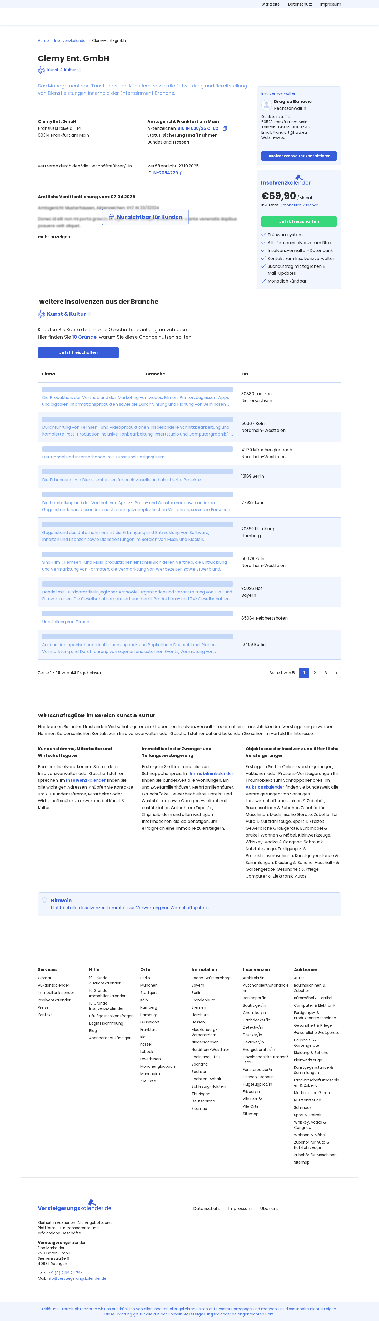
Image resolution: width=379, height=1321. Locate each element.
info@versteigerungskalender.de (76, 1278)
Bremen (199, 1007)
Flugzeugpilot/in (257, 1084)
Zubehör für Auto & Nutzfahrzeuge (311, 1145)
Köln (144, 1000)
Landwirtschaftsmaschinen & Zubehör (316, 1082)
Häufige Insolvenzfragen (111, 1015)
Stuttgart (148, 992)
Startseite (271, 4)
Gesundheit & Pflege (313, 1025)
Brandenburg (203, 1000)
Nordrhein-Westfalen (211, 1049)
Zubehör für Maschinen (315, 1154)
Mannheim (150, 1073)
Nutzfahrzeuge (307, 1100)
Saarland (200, 1064)
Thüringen (201, 1093)
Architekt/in (254, 978)
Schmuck (302, 1107)
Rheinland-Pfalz (206, 1057)
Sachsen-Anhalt (206, 1079)
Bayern (198, 985)
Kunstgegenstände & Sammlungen (313, 1070)
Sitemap (199, 1108)
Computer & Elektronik (314, 1005)
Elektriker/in (253, 1042)
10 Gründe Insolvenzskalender (106, 1006)
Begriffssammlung (106, 1023)
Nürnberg (148, 1007)
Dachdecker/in (256, 1020)
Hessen (198, 1022)
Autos (299, 978)
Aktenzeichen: (187, 128)
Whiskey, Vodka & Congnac (310, 1125)
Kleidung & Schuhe (311, 1052)
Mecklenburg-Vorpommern (204, 1032)
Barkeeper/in (254, 998)
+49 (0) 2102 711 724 (64, 1273)
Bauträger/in (254, 1005)
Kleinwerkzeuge (308, 1060)
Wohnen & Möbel (310, 1134)
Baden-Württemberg (211, 978)
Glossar (44, 978)
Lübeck (146, 1051)
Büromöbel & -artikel (313, 998)
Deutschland (203, 1101)
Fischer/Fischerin (258, 1077)
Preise (43, 1007)
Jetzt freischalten (299, 222)
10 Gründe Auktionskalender (105, 980)
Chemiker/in (254, 1012)
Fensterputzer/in (258, 1069)
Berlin (145, 978)
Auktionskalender (53, 985)
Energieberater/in (259, 1049)
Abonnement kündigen (110, 1038)
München (149, 985)
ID (165, 173)
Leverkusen (150, 1059)
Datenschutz (300, 4)
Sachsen (199, 1071)
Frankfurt (148, 1029)
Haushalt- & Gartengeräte (306, 1042)
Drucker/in (252, 1034)
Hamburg (148, 1014)
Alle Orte (148, 1081)
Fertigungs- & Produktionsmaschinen (315, 1015)
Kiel (143, 1037)
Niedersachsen (205, 1042)
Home (43, 40)
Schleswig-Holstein (209, 1086)
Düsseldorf (150, 1022)
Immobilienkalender (56, 992)
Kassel (146, 1044)
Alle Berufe (252, 1099)
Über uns (269, 1208)
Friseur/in (251, 1091)
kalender (86, 780)
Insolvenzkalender (70, 40)
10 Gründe (84, 337)
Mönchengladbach (157, 1066)
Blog (93, 1030)
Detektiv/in (253, 1027)
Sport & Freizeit (308, 1114)
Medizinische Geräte (312, 1092)
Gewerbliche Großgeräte (317, 1032)
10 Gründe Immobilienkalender (107, 993)
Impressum (330, 4)
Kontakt (45, 1014)
